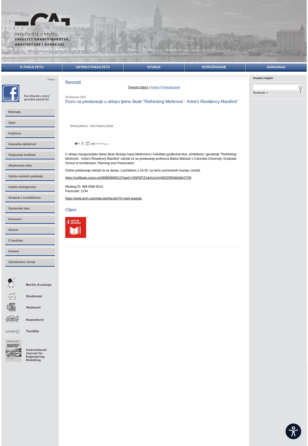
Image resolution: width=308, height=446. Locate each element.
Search (278, 92)
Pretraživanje (171, 87)
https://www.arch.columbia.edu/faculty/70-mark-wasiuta (103, 198)
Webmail (29, 305)
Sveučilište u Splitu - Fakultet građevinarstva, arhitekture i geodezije (42, 29)
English (268, 78)
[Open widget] (293, 431)
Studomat (29, 294)
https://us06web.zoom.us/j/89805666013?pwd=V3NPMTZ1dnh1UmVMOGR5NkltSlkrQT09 (128, 178)
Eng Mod (25, 349)
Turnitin (29, 329)
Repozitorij (29, 317)
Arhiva (154, 87)
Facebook (26, 93)
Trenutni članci (138, 87)
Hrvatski (258, 78)
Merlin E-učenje (29, 282)
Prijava (51, 79)
